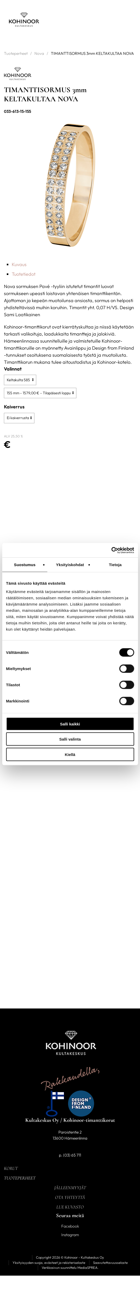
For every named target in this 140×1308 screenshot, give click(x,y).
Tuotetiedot (23, 274)
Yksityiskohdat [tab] (70, 564)
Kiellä (70, 754)
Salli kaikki (70, 724)
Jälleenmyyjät (70, 1187)
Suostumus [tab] (25, 564)
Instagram (70, 1234)
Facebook (70, 1226)
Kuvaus (19, 264)
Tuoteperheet (16, 53)
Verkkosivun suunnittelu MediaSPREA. (70, 1267)
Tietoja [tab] (115, 564)
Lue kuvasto (70, 1207)
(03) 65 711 (72, 1155)
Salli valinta (70, 739)
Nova (39, 53)
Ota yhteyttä (70, 1197)
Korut (11, 1168)
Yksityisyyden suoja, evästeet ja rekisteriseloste (49, 1262)
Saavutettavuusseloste (110, 1262)
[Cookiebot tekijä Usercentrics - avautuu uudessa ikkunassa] (111, 550)
